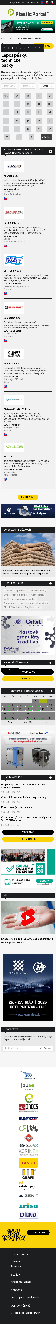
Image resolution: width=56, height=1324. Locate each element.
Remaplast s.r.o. (12, 317)
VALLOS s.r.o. (11, 456)
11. (5, 709)
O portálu (15, 1262)
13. (20, 709)
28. (28, 718)
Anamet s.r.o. (11, 176)
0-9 (6, 95)
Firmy (12, 47)
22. (35, 713)
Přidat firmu (28, 497)
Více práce (28, 832)
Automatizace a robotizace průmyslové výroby (26, 603)
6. (20, 705)
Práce (43, 47)
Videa (39, 47)
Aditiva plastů (37, 595)
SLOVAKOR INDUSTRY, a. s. (18, 409)
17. (50, 709)
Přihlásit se (32, 2)
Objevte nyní (38, 1232)
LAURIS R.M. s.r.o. (13, 223)
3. (51, 701)
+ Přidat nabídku (28, 839)
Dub (9, 722)
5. (13, 705)
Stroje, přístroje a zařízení (16, 595)
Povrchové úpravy (37, 590)
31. (50, 718)
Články (24, 47)
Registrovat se (17, 2)
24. (50, 713)
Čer (47, 722)
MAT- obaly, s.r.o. (13, 270)
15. (35, 709)
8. (35, 705)
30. (43, 718)
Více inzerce (28, 672)
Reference (16, 1266)
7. (28, 705)
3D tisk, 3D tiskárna (13, 607)
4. (5, 705)
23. (43, 713)
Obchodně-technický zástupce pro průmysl (24, 797)
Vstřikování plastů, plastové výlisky (20, 599)
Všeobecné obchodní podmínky (25, 1313)
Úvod (3, 38)
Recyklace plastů (33, 607)
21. (28, 713)
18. (5, 713)
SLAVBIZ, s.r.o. (12, 363)
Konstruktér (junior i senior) (16, 807)
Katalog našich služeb (21, 1282)
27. (20, 718)
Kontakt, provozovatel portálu (25, 1297)
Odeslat (45, 1048)
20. (20, 713)
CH (49, 104)
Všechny (46, 137)
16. (43, 709)
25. (5, 718)
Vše (10, 670)
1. (35, 701)
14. (28, 709)
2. (43, 701)
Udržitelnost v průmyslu (15, 590)
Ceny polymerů (20, 47)
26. (12, 718)
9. (43, 705)
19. (12, 713)
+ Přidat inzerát (28, 678)
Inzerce (16, 47)
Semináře (35, 47)
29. (35, 718)
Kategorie (8, 47)
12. (12, 709)
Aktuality (28, 47)
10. (50, 705)
